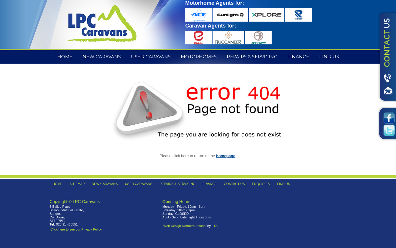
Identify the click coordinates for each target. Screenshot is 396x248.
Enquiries (261, 184)
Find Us (329, 56)
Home (64, 56)
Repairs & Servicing (252, 56)
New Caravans (102, 56)
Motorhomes (199, 56)
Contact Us (234, 184)
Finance (298, 56)
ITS (215, 226)
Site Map (77, 184)
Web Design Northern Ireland (184, 226)
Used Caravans (151, 56)
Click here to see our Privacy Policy (76, 229)
